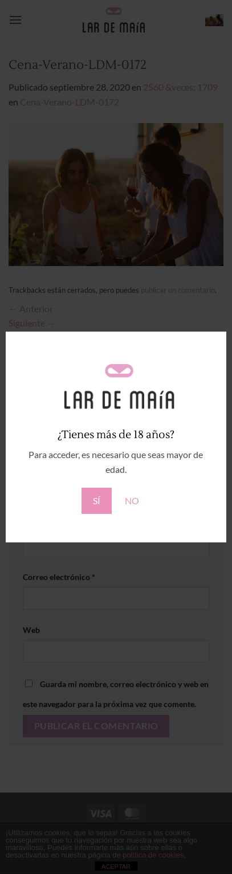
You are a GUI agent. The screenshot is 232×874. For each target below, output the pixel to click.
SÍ (96, 500)
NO (132, 500)
